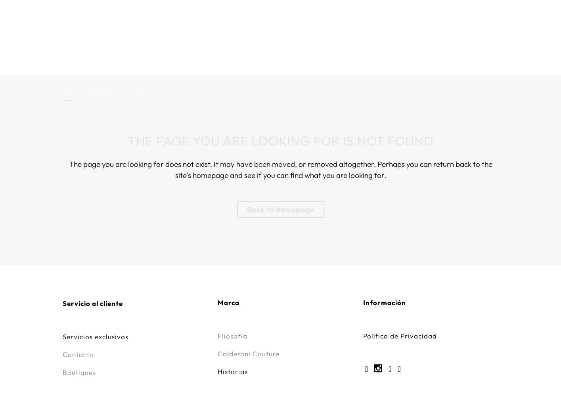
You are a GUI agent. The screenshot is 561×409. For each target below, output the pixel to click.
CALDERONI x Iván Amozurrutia (176, 45)
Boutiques (79, 372)
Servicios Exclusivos (378, 45)
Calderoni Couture (283, 45)
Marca (87, 45)
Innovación (463, 45)
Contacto (78, 354)
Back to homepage (280, 209)
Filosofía (232, 336)
